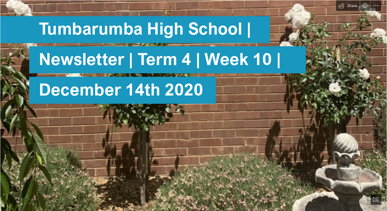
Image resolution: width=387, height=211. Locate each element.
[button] (348, 5)
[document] (193, 105)
